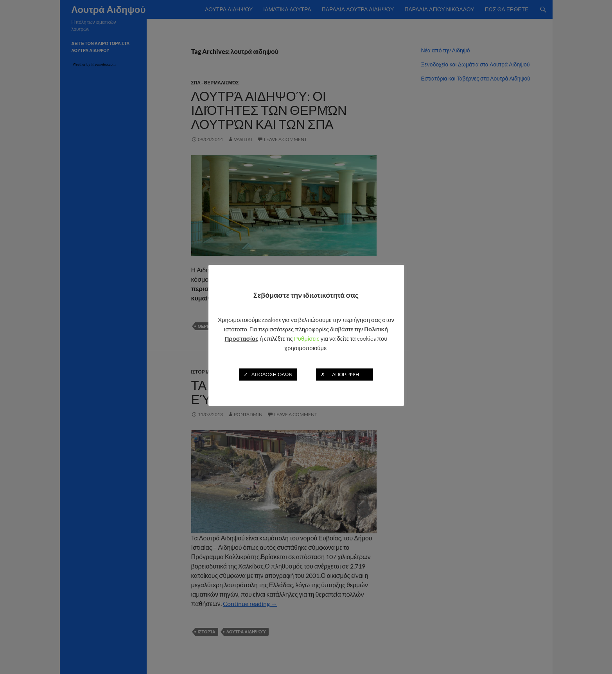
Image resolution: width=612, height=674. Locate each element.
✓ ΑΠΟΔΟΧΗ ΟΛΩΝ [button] (268, 374)
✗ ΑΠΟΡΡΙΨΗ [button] (344, 374)
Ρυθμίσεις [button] (306, 338)
